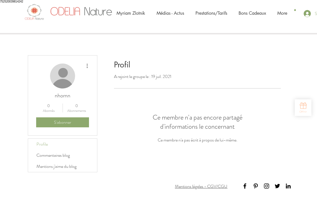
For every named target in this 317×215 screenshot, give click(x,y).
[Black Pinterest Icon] (255, 186)
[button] (295, 10)
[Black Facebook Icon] (244, 186)
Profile (42, 144)
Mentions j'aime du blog (56, 166)
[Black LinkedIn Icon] (288, 186)
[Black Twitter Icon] (277, 186)
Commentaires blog (53, 155)
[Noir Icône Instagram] (266, 186)
